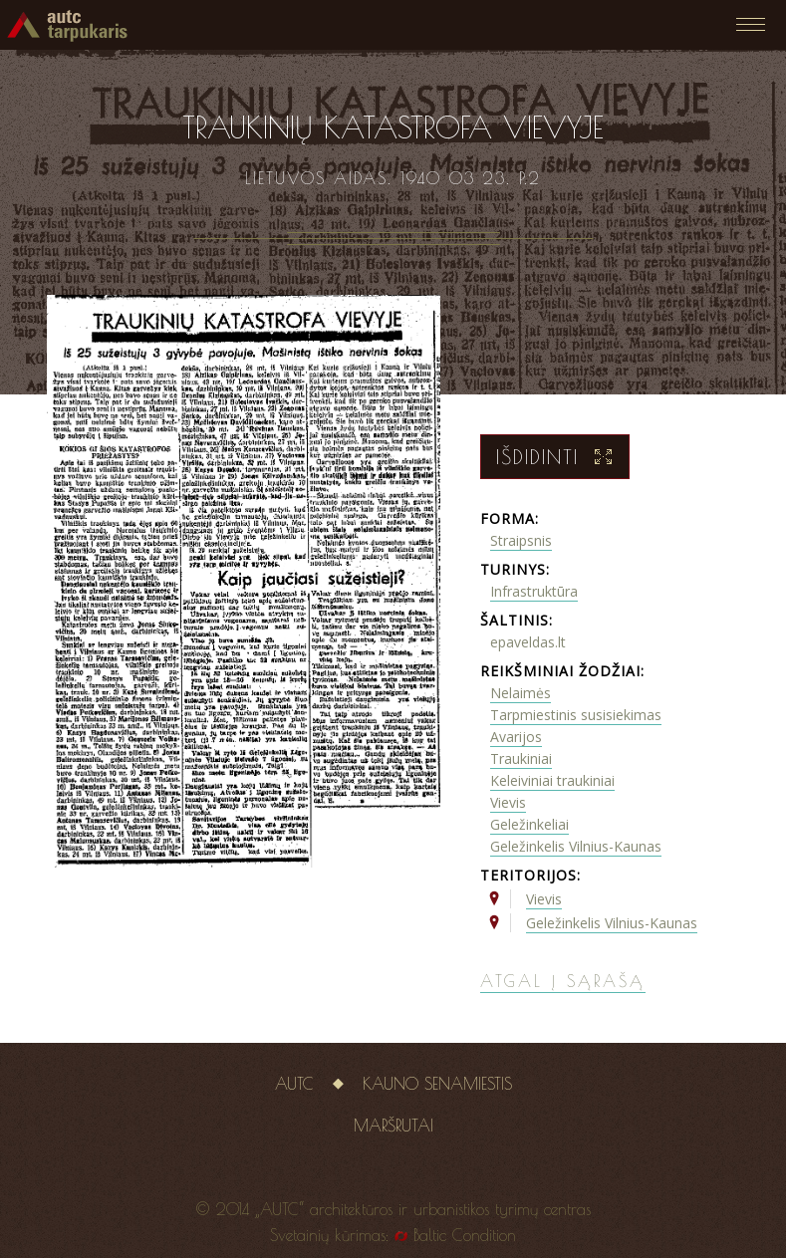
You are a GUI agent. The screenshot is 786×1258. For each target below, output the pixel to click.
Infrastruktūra (534, 591)
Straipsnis (521, 540)
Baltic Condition (464, 1235)
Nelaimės (520, 692)
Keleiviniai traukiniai (552, 780)
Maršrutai (393, 1125)
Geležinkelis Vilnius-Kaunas (575, 846)
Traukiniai (521, 758)
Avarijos (516, 736)
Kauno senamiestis (437, 1084)
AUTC (294, 1084)
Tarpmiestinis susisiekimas (575, 714)
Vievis (508, 802)
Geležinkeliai (529, 824)
